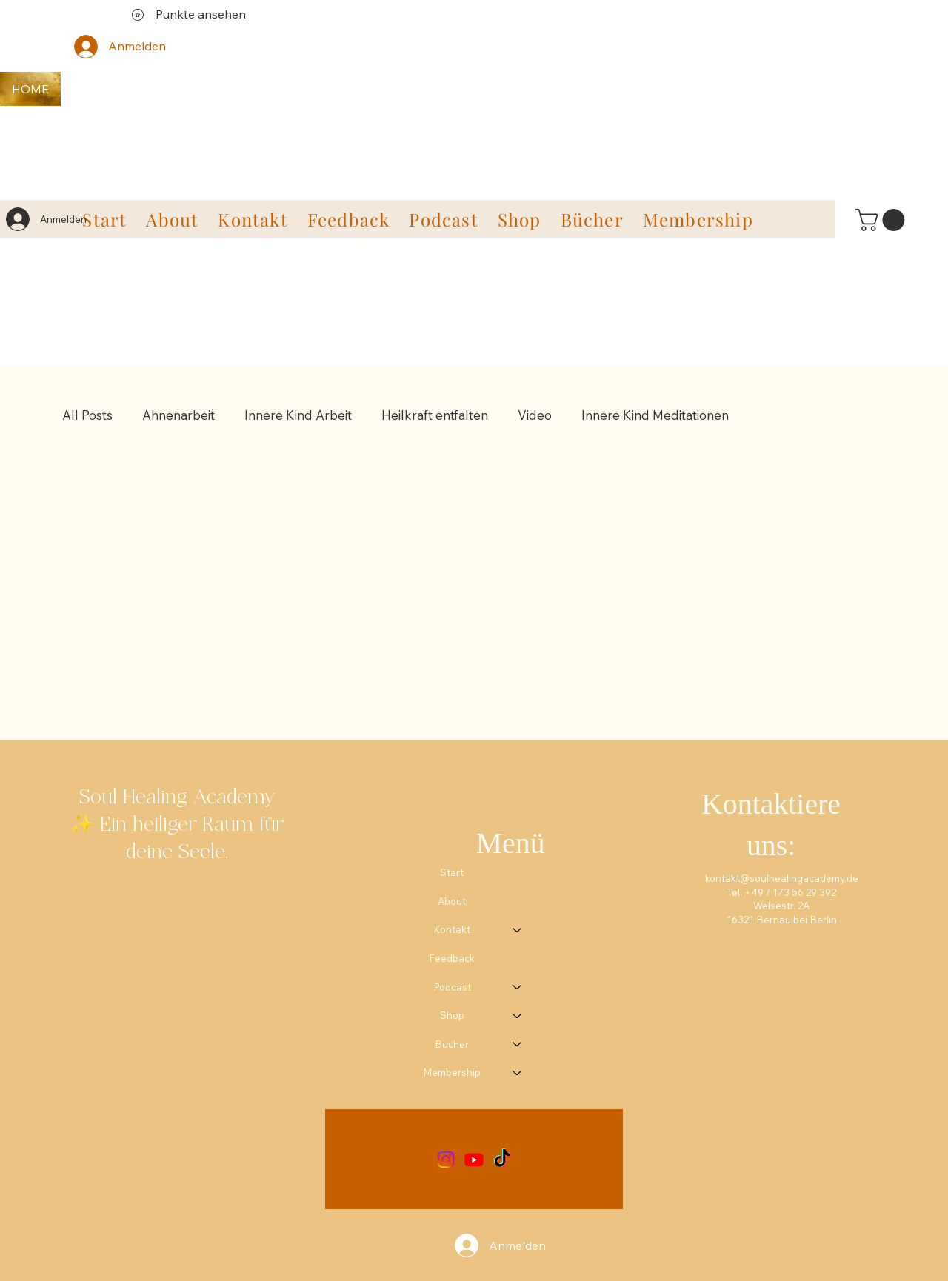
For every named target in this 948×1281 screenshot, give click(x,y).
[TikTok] (502, 1159)
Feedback (452, 958)
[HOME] (30, 89)
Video (535, 415)
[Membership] (517, 1072)
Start (452, 872)
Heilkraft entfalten (434, 415)
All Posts (87, 415)
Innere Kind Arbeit (298, 415)
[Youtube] (474, 1159)
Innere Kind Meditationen (655, 415)
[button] (252, 219)
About (452, 901)
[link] (882, 220)
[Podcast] (517, 987)
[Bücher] (517, 1044)
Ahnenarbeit (178, 415)
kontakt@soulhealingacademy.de (781, 878)
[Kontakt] (517, 929)
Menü (510, 843)
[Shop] (517, 1015)
